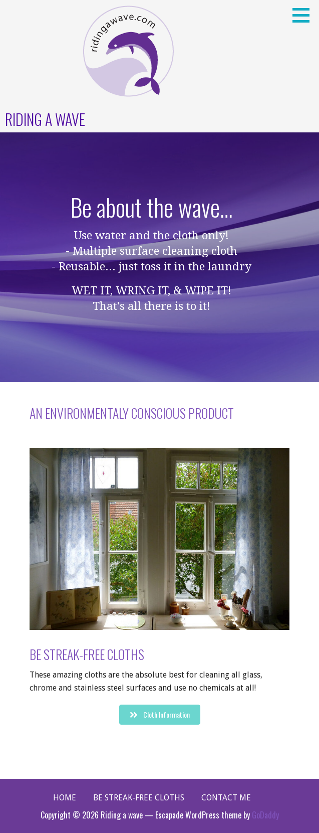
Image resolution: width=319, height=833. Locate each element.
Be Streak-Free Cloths (138, 797)
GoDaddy (265, 815)
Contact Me (226, 797)
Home (64, 797)
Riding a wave (45, 119)
